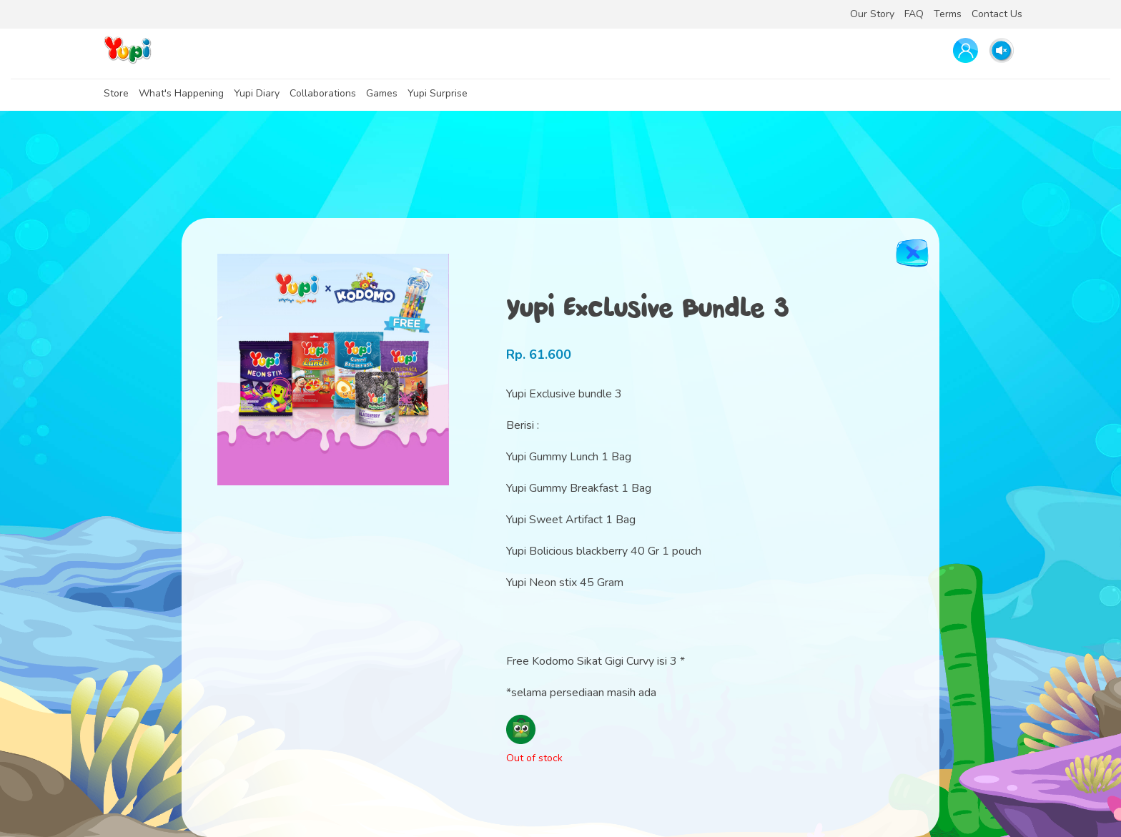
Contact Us (997, 14)
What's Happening (181, 93)
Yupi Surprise (438, 93)
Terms (948, 14)
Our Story (872, 14)
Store (116, 93)
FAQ (914, 14)
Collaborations (323, 93)
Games (381, 93)
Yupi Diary (257, 93)
